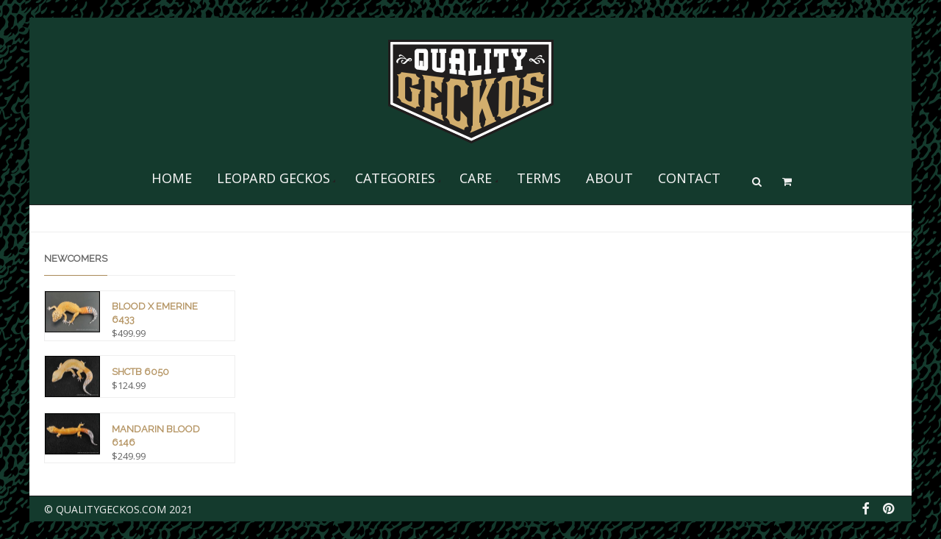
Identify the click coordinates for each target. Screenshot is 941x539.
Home (171, 178)
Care (475, 178)
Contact (689, 178)
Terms (539, 178)
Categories (395, 178)
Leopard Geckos (273, 178)
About (609, 178)
